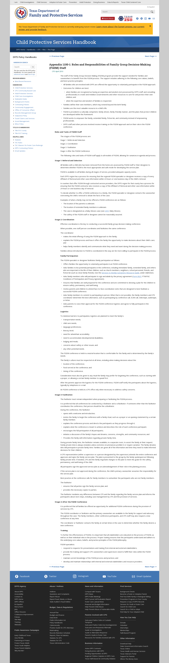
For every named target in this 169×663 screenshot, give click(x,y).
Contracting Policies (22, 105)
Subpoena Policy (21, 116)
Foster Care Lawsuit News (94, 602)
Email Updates (20, 151)
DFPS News (89, 594)
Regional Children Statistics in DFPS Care (100, 656)
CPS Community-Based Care (25, 91)
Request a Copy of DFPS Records (132, 602)
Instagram (81, 576)
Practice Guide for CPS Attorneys (62, 628)
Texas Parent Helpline (22, 648)
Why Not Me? (19, 651)
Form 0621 (137, 276)
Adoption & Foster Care (58, 2)
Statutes (18, 140)
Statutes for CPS (56, 640)
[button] (137, 18)
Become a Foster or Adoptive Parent (133, 594)
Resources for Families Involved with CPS (100, 638)
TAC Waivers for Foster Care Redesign (29, 145)
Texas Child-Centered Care (130, 2)
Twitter (50, 576)
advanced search (19, 74)
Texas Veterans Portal (128, 654)
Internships (124, 628)
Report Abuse (107, 18)
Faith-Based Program (128, 633)
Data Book (53, 618)
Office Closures (20, 612)
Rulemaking (54, 630)
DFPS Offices (19, 602)
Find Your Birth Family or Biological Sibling (135, 597)
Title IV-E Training (21, 133)
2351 (107, 211)
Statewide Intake (21, 99)
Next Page (149, 56)
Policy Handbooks (56, 623)
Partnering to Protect (22, 640)
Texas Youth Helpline (22, 645)
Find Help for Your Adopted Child (132, 612)
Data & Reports (112, 2)
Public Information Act (58, 620)
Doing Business (98, 2)
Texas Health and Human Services (132, 651)
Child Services (41, 2)
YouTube (109, 576)
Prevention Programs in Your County (133, 599)
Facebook (22, 576)
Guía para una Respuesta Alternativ (98, 627)
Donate (123, 623)
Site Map (18, 619)
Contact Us (18, 597)
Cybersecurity (55, 625)
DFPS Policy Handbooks (25, 57)
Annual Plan (54, 612)
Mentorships (124, 630)
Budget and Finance (57, 615)
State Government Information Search (134, 646)
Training (17, 622)
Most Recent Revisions (23, 81)
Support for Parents (127, 656)
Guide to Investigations (93, 630)
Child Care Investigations (24, 96)
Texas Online (125, 649)
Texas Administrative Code (59, 643)
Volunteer (123, 625)
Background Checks (22, 102)
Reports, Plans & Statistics (59, 635)
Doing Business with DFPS (94, 651)
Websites (18, 625)
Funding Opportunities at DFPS (96, 653)
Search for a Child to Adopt (130, 609)
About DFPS (19, 592)
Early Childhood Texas (23, 635)
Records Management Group (25, 113)
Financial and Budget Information (97, 604)
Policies (17, 617)
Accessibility (19, 594)
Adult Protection (84, 2)
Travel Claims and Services (25, 118)
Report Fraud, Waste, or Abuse (61, 599)
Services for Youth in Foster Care (132, 604)
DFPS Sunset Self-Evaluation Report (98, 599)
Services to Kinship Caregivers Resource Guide (120, 273)
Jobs (16, 609)
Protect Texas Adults (22, 643)
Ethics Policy (19, 124)
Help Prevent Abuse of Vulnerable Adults (100, 609)
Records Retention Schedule (60, 633)
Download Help (125, 644)
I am (15, 2)
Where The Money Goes (129, 659)
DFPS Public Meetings (93, 597)
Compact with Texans (93, 592)
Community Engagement (24, 107)
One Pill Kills (19, 638)
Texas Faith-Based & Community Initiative (100, 659)
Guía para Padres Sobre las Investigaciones (101, 625)
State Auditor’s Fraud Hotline (60, 602)
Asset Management (22, 121)
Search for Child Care (128, 607)
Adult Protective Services (24, 93)
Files (44, 50)
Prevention (72, 2)
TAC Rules (18, 143)
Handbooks (31, 50)
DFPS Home (20, 50)
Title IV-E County (20, 130)
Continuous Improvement (24, 614)
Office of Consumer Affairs (25, 110)
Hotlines (53, 592)
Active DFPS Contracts (93, 648)
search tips (31, 74)
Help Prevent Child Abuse (94, 607)
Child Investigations (27, 2)
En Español (151, 7)
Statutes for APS (56, 638)
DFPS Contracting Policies (24, 148)
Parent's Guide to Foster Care (95, 635)
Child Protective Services (24, 88)
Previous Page (58, 56)
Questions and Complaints (59, 594)
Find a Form (19, 607)
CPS (38, 50)
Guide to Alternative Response (96, 633)
